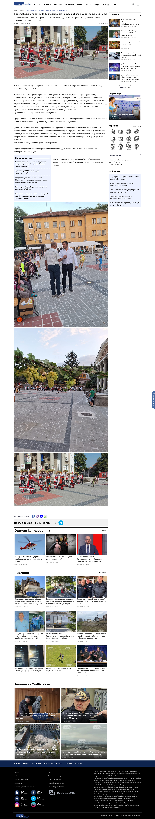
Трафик (59, 763)
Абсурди (78, 763)
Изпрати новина (153, 400)
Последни (114, 14)
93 (133, 48)
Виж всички (102, 530)
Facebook (33, 516)
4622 (25, 674)
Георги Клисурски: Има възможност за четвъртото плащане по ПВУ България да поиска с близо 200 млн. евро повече (89, 559)
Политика (69, 4)
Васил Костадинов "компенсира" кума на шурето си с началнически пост (91, 601)
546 (87, 564)
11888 (88, 607)
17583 (88, 641)
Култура (106, 4)
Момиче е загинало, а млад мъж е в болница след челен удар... (122, 184)
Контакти (18, 783)
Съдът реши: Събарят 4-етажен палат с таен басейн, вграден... (124, 178)
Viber (37, 516)
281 (134, 82)
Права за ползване (54, 779)
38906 (26, 757)
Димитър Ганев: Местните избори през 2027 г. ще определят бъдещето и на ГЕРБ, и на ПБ (130, 78)
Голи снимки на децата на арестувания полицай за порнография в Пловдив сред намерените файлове (37, 715)
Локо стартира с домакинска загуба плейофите (58, 669)
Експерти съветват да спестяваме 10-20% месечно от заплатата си (130, 33)
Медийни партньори (55, 776)
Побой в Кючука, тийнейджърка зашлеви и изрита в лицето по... (124, 191)
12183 (25, 607)
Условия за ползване (21, 779)
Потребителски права (56, 783)
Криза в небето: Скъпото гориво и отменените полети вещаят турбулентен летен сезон (83, 753)
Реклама (17, 776)
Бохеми (68, 763)
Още (115, 4)
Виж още (124, 87)
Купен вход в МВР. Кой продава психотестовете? (59, 558)
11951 (25, 641)
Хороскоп (113, 125)
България (58, 4)
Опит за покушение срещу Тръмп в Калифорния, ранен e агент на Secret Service (91, 670)
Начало (37, 4)
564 (134, 59)
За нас (17, 772)
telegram (41, 516)
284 (134, 26)
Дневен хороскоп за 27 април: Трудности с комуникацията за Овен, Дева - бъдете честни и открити (131, 67)
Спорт (97, 4)
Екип (49, 772)
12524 (73, 757)
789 (134, 37)
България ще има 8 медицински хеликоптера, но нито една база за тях (28, 559)
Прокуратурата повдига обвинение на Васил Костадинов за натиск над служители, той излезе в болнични (82, 715)
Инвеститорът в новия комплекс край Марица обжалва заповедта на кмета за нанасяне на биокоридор (91, 636)
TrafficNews (104, 24)
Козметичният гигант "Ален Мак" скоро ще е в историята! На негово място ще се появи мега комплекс (36, 752)
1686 (56, 562)
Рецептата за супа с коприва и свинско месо (131, 43)
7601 (88, 676)
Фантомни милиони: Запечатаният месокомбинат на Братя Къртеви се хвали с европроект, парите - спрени (60, 636)
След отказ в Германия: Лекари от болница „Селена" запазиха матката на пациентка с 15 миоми (29, 636)
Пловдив (47, 4)
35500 (73, 721)
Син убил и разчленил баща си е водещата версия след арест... (121, 197)
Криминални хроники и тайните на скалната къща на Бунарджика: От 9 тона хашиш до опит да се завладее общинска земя (29, 601)
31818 (121, 118)
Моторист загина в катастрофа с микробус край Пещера (131, 55)
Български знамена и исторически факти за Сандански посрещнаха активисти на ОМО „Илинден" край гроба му (60, 601)
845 (56, 674)
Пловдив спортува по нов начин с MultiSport (122, 115)
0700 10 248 (66, 792)
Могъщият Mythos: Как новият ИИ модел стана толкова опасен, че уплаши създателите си (130, 23)
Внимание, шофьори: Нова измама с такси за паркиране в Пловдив (29, 669)
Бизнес (80, 4)
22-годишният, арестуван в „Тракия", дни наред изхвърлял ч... (125, 204)
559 (25, 564)
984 (134, 70)
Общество (36, 763)
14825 (57, 641)
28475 (26, 721)
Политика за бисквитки (56, 787)
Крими (88, 4)
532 (56, 607)
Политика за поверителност (25, 787)
